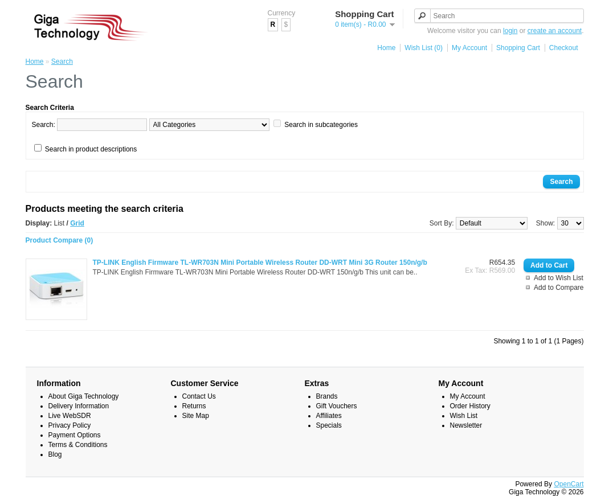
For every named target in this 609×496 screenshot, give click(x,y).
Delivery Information (78, 406)
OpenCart (568, 484)
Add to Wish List (558, 278)
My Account (469, 48)
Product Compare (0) (59, 240)
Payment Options (74, 435)
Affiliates (329, 416)
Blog (55, 454)
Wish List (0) (423, 48)
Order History (470, 406)
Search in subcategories (321, 125)
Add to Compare (558, 288)
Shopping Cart (518, 48)
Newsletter (466, 425)
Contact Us (199, 396)
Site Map (195, 416)
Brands (327, 396)
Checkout (563, 48)
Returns (194, 406)
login (510, 31)
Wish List (464, 416)
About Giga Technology (83, 396)
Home (386, 48)
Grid (77, 223)
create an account (555, 31)
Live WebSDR (69, 416)
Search (62, 61)
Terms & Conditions (78, 445)
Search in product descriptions (91, 149)
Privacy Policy (69, 425)
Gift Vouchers (336, 406)
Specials (329, 425)
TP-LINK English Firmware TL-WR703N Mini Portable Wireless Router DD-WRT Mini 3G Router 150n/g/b (260, 263)
